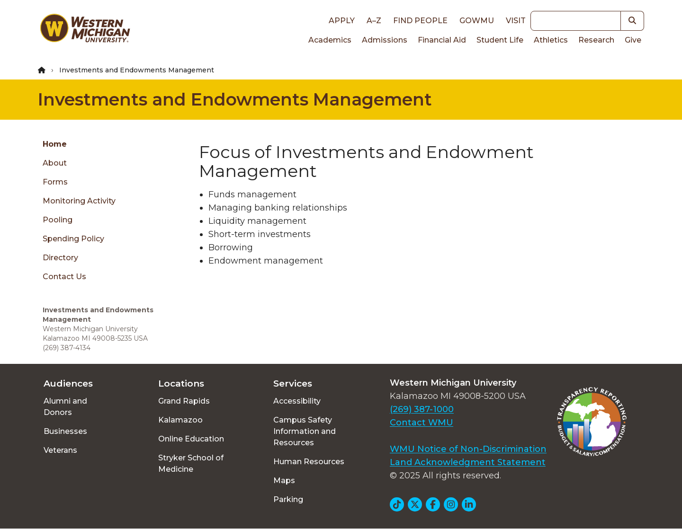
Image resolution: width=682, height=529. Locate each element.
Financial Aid (442, 39)
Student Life (499, 39)
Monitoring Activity (79, 200)
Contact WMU (421, 422)
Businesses (65, 431)
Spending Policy (73, 238)
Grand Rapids (184, 401)
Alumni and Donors (65, 407)
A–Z (374, 20)
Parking (288, 499)
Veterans (60, 450)
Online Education (191, 438)
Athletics (551, 39)
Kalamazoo (180, 419)
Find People (420, 20)
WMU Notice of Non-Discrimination (468, 449)
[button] (632, 21)
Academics (329, 39)
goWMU (476, 20)
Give (633, 39)
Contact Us (64, 276)
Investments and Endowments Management (235, 99)
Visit (516, 20)
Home (55, 144)
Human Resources (308, 461)
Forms (55, 181)
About (55, 163)
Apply (342, 20)
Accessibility (297, 401)
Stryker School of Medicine (191, 463)
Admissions (384, 39)
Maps (284, 480)
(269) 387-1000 (422, 409)
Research (596, 39)
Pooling (57, 219)
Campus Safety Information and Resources (304, 431)
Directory (60, 257)
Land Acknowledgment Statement (468, 462)
